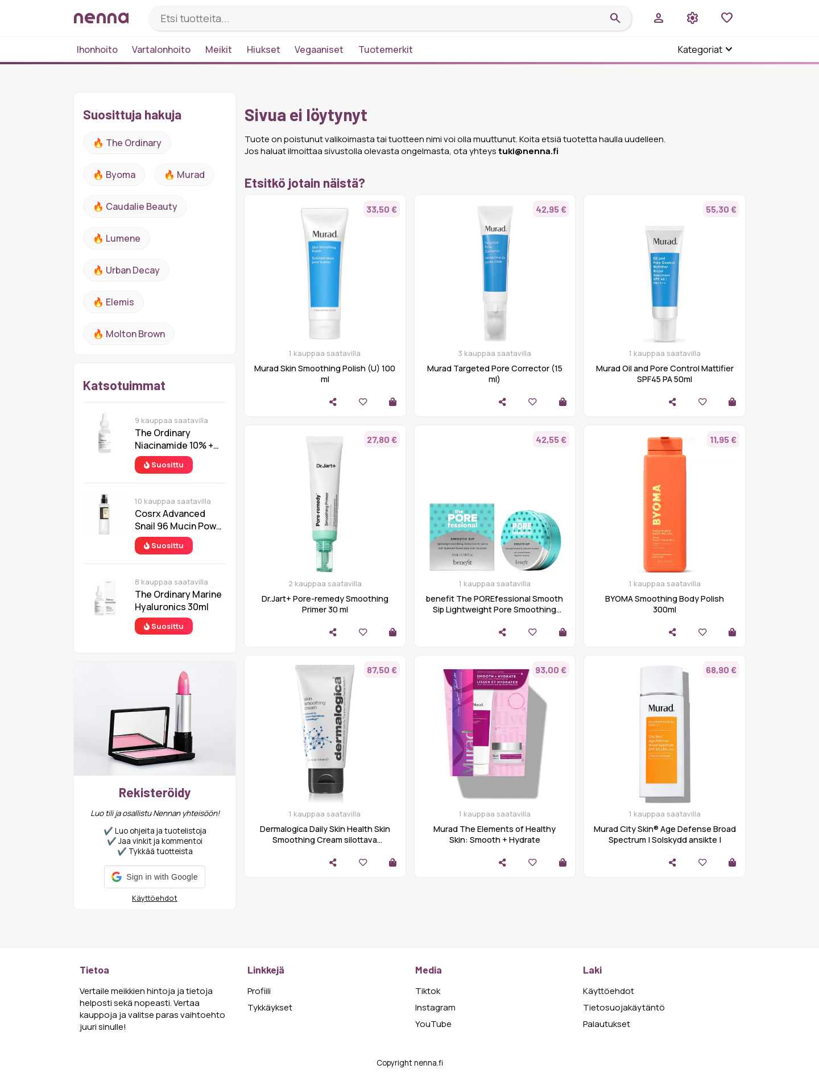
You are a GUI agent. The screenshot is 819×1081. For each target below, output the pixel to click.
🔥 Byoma (114, 174)
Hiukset (263, 49)
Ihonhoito (97, 49)
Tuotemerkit (385, 49)
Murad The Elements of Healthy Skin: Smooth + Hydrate (494, 834)
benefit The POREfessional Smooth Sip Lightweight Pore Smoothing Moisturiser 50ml (494, 609)
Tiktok (427, 991)
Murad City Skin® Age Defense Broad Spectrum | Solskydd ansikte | (665, 834)
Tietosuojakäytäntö (624, 1007)
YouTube (433, 1024)
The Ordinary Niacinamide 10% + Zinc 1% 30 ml (174, 439)
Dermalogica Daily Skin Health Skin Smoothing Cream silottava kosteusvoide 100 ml (325, 839)
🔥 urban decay (126, 270)
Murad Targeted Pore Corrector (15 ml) (494, 373)
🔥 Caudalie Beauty (135, 206)
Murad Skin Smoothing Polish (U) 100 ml (324, 373)
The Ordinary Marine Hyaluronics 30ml (178, 600)
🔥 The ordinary (127, 142)
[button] (154, 876)
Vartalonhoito (161, 49)
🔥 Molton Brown (129, 334)
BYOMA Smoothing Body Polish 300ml (664, 604)
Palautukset (606, 1024)
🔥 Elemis (113, 302)
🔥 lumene (116, 238)
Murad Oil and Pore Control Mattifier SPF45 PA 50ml (665, 373)
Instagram (435, 1007)
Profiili (259, 991)
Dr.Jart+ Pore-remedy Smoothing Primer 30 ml (325, 604)
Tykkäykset (269, 1007)
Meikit (218, 49)
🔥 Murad (184, 174)
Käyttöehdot (154, 898)
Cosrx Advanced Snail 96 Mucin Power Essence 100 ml (180, 519)
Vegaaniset (319, 49)
